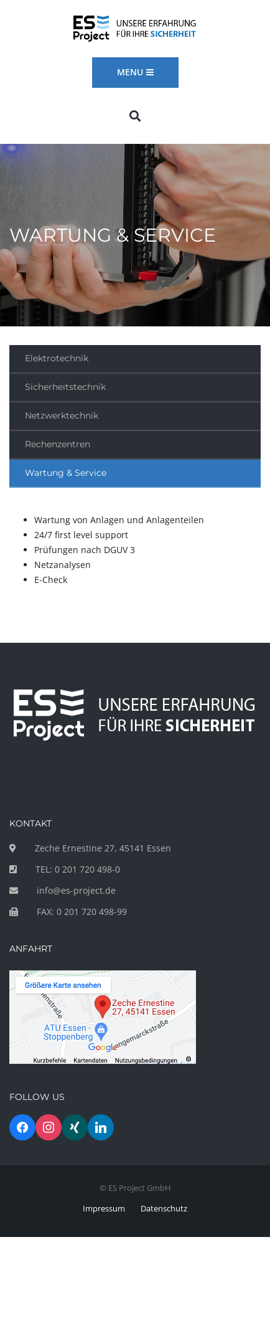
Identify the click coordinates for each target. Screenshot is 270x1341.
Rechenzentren (57, 444)
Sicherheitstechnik (65, 386)
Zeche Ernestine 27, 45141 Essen (103, 848)
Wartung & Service (65, 472)
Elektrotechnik (56, 358)
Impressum (104, 1208)
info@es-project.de (76, 890)
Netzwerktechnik (61, 415)
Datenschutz (164, 1208)
